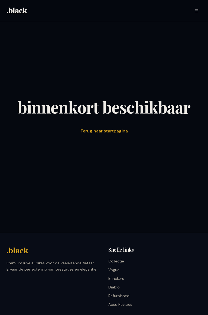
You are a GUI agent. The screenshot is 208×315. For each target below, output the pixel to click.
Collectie (116, 261)
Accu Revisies (120, 304)
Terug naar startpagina (104, 131)
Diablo (114, 287)
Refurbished (118, 295)
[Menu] (197, 11)
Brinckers (116, 278)
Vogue (113, 269)
